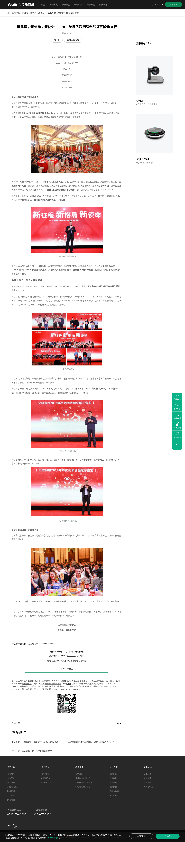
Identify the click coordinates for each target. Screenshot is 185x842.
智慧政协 (113, 778)
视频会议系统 (73, 40)
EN (156, 4)
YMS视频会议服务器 (83, 782)
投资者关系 (12, 786)
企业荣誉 (11, 778)
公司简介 (11, 773)
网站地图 (80, 655)
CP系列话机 (46, 782)
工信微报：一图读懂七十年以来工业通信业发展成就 (35, 742)
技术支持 (147, 773)
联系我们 (11, 791)
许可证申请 (148, 786)
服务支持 (66, 4)
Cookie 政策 (53, 837)
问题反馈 (147, 778)
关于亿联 (11, 767)
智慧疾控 (113, 786)
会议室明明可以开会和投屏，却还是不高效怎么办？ (91, 742)
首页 (8, 12)
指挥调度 (113, 782)
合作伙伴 (78, 4)
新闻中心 (16, 12)
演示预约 (173, 4)
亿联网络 (71, 655)
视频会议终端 (80, 661)
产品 (43, 4)
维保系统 (147, 782)
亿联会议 (79, 773)
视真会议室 (114, 791)
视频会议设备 (67, 661)
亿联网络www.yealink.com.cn (41, 643)
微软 (69, 683)
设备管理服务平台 (82, 786)
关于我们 (91, 4)
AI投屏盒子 (45, 778)
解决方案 (54, 4)
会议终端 (45, 773)
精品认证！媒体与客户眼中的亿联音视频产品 (32, 751)
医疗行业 (113, 795)
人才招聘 (11, 795)
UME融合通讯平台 (83, 778)
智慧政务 (113, 773)
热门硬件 (45, 767)
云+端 (56, 40)
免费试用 (103, 4)
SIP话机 (75, 686)
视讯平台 (79, 767)
